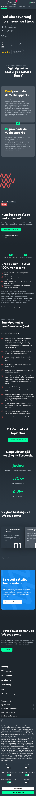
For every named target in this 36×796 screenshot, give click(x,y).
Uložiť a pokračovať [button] (18, 792)
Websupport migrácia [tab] (25, 257)
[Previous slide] (2, 558)
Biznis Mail (22, 6)
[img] (5, 52)
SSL (29, 6)
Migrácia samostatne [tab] (10, 257)
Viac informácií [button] (18, 788)
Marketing (6, 685)
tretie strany (25, 738)
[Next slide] (7, 558)
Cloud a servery (8, 694)
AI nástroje (6, 680)
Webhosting (6, 671)
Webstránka (6, 676)
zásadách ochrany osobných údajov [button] (11, 729)
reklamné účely (5, 746)
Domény (4, 667)
